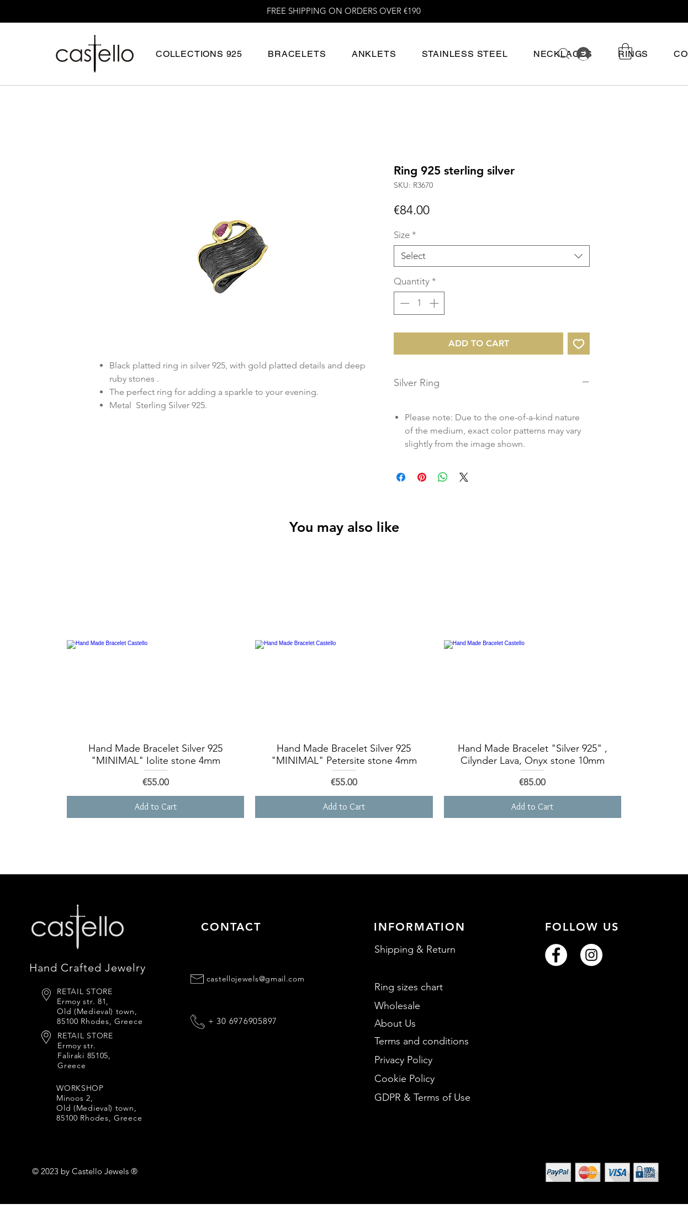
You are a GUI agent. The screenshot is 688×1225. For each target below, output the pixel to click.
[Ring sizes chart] (433, 987)
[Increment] (435, 303)
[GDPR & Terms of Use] (433, 1097)
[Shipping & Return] (433, 949)
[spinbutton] (419, 303)
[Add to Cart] (155, 807)
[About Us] (433, 1023)
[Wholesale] (433, 1006)
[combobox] (492, 256)
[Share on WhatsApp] (442, 477)
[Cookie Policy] (433, 1078)
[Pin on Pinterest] (421, 477)
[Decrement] (403, 303)
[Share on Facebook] (400, 477)
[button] (199, 54)
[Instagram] (591, 955)
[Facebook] (556, 955)
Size (405, 234)
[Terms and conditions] (433, 1041)
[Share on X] (463, 477)
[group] (344, 687)
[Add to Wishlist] (579, 343)
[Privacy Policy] (433, 1060)
